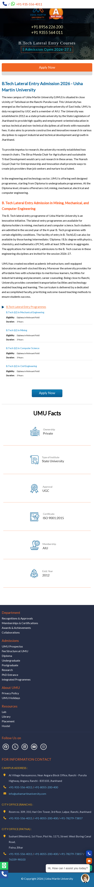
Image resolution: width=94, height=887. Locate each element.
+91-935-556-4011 (29, 4)
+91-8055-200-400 (46, 787)
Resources (9, 706)
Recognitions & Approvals (17, 618)
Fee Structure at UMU (15, 651)
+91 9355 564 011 (47, 32)
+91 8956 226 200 (47, 27)
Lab (4, 711)
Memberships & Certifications (20, 623)
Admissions (10, 641)
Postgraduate (10, 665)
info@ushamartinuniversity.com (27, 793)
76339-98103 (17, 859)
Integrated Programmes (16, 679)
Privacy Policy (10, 693)
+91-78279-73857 (71, 818)
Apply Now (47, 393)
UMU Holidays (11, 698)
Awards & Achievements (16, 627)
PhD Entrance (10, 674)
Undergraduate (11, 660)
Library (6, 716)
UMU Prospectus (12, 646)
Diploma (7, 655)
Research (7, 669)
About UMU (11, 688)
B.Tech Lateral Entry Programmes (26, 306)
